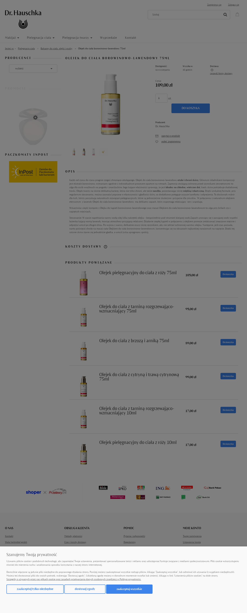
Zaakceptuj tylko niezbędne (35, 589)
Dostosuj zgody (85, 589)
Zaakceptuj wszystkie (129, 589)
